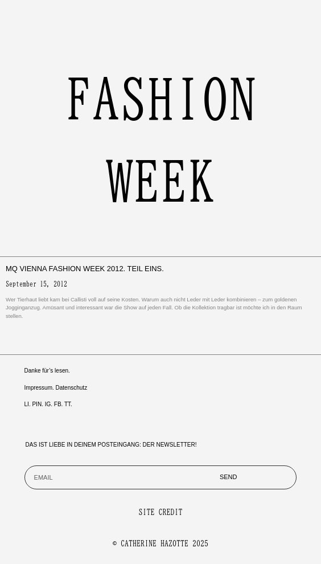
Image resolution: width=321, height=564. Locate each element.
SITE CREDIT (161, 512)
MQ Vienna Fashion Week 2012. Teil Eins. (85, 268)
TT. (68, 404)
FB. (58, 404)
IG (48, 404)
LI (26, 404)
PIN (37, 404)
